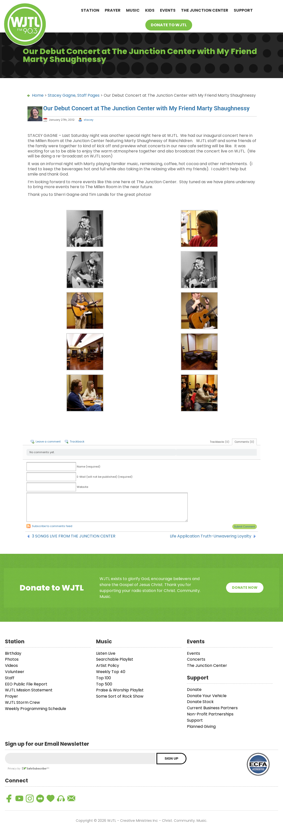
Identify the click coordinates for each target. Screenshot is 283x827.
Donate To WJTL (169, 25)
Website (82, 487)
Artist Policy (107, 665)
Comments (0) (244, 442)
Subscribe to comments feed (52, 526)
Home (38, 95)
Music (133, 10)
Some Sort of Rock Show (119, 696)
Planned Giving (201, 726)
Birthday (13, 653)
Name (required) (88, 467)
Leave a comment (48, 441)
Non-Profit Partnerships (210, 714)
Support (243, 10)
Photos (12, 659)
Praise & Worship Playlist (120, 690)
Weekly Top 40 (110, 672)
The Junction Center (204, 10)
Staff (9, 678)
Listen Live (105, 653)
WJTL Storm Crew (22, 702)
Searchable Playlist (114, 659)
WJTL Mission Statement (28, 690)
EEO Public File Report (26, 684)
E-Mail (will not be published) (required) (104, 477)
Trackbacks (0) (219, 442)
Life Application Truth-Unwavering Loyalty (210, 536)
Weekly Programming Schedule (35, 708)
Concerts (196, 659)
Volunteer (14, 672)
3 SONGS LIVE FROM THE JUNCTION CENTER (73, 536)
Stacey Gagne (62, 95)
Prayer (113, 10)
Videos (11, 665)
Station (90, 10)
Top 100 (103, 678)
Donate (194, 689)
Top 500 (104, 684)
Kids (149, 10)
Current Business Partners (212, 708)
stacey (88, 120)
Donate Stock (200, 702)
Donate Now (244, 587)
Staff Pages (88, 95)
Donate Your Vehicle (207, 696)
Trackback (77, 441)
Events (168, 10)
